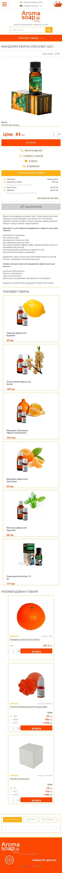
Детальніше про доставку (47, 198)
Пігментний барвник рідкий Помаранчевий (28, 707)
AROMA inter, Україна (10, 125)
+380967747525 (30, 6)
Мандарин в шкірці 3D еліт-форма (25, 639)
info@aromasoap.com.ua (32, 2)
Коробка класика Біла (19, 779)
